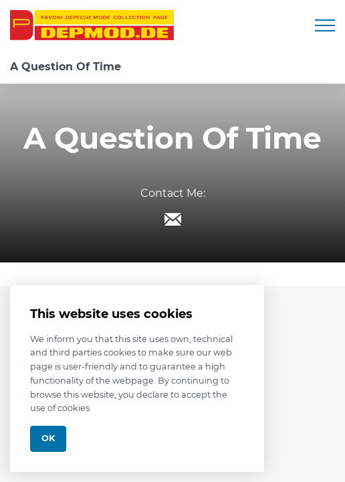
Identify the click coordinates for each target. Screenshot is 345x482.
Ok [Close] (48, 438)
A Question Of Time (65, 66)
